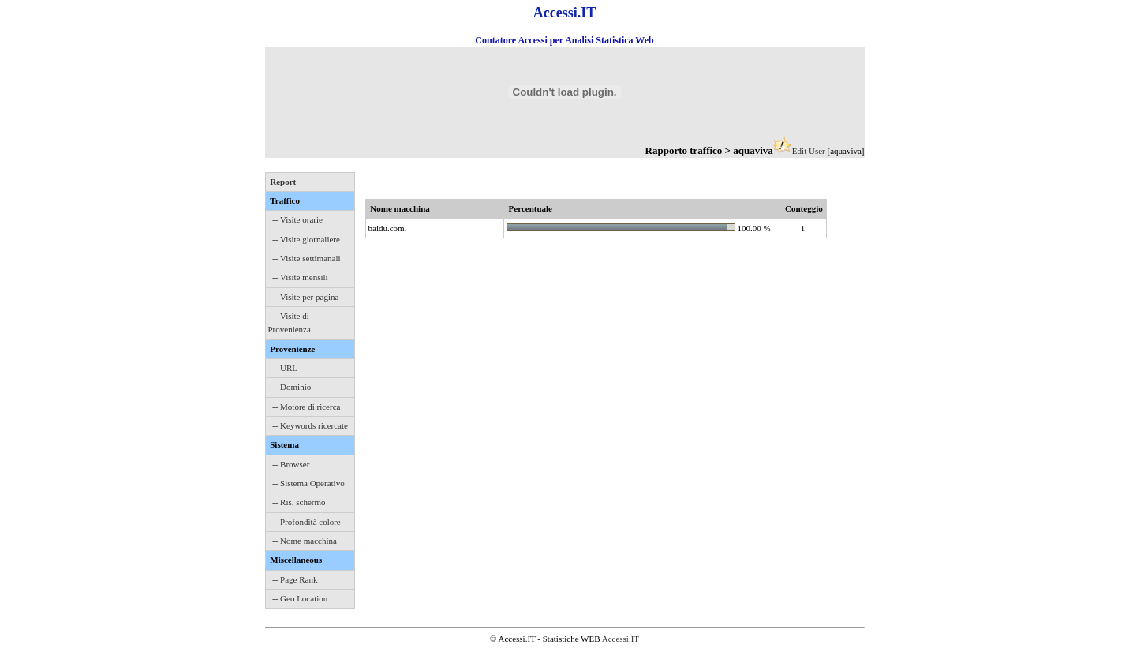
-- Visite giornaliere (306, 239)
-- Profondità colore (306, 521)
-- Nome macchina (304, 540)
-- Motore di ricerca (306, 406)
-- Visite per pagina (305, 297)
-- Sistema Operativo (308, 483)
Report (283, 181)
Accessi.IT (620, 638)
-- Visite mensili (300, 277)
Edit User (808, 151)
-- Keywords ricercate (310, 425)
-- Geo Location (299, 598)
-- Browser (290, 464)
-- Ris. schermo (299, 502)
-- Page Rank (294, 579)
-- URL (284, 368)
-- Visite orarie (297, 219)
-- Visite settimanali (306, 258)
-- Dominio (291, 387)
